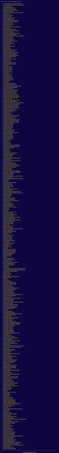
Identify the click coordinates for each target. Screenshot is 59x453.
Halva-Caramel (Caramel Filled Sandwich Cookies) (13, 228)
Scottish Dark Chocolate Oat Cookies (10, 383)
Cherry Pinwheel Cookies (8, 78)
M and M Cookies (6, 272)
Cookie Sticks (5, 141)
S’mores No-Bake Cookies (8, 380)
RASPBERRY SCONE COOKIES (9, 367)
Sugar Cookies (6, 407)
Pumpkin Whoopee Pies (7, 357)
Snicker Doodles (6, 393)
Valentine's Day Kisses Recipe (9, 433)
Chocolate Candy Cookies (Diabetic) (10, 93)
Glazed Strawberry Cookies (8, 213)
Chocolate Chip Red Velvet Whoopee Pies (11, 107)
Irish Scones (5, 248)
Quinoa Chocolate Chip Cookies (9, 361)
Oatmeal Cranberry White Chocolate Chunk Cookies (13, 302)
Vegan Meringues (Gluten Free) (9, 437)
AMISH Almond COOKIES (8, 15)
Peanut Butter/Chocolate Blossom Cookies (11, 332)
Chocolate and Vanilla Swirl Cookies (10, 91)
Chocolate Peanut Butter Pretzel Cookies (11, 120)
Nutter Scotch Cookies (7, 296)
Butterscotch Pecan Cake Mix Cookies (10, 52)
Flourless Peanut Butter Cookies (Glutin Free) (12, 191)
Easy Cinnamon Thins (7, 169)
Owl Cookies (5, 309)
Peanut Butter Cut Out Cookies (9, 325)
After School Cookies (7, 6)
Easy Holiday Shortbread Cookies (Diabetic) (11, 172)
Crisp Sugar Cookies (7, 159)
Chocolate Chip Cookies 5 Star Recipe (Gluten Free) (13, 102)
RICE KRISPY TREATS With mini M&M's (11, 374)
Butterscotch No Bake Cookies (9, 51)
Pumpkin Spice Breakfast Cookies (9, 356)
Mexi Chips (5, 278)
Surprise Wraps (6, 411)
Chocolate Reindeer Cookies (8, 123)
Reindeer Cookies (6, 371)
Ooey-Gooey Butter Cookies (8, 308)
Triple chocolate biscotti (7, 428)
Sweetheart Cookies (7, 415)
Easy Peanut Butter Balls (8, 177)
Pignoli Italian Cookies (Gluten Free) (10, 343)
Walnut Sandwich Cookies (8, 438)
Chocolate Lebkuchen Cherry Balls (10, 116)
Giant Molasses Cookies (8, 205)
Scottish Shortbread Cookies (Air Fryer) (10, 385)
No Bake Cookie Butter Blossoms (9, 289)
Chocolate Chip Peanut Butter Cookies (10, 106)
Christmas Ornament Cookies (9, 129)
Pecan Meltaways (6, 334)
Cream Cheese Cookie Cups (8, 154)
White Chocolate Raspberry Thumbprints (11, 443)
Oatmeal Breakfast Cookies (8, 299)
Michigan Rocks (6, 280)
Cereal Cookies (6, 65)
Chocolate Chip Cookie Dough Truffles (10, 97)
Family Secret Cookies (7, 183)
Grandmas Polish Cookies (8, 222)
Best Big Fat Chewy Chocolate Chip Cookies (11, 33)
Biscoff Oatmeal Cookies (8, 38)
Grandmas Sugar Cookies (8, 223)
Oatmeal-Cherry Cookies (8, 303)
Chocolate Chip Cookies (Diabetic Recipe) (11, 100)
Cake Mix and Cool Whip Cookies (9, 58)
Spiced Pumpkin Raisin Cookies (9, 399)
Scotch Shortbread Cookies (8, 381)
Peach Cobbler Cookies (7, 311)
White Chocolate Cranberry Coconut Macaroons (12, 442)
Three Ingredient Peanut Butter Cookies (10, 421)
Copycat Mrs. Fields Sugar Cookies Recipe (11, 145)
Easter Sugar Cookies (7, 168)
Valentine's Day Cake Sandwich (9, 431)
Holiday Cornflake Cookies (8, 235)
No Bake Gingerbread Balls (8, 291)
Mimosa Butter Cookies (7, 281)
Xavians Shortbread (7, 446)
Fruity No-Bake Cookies (7, 202)
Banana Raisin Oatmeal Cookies (9, 29)
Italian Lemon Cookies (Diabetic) (9, 251)
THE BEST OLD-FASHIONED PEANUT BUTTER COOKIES (14, 419)
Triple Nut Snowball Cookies (8, 429)
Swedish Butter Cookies (7, 412)
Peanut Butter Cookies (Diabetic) (9, 321)
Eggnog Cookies (6, 179)
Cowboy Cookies (6, 148)
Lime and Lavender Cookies (8, 264)
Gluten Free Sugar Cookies (8, 215)
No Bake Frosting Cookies (8, 290)
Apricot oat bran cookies (8, 22)
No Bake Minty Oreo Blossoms (9, 293)
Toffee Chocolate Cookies (8, 425)
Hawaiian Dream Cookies (8, 230)
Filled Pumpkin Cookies (7, 190)
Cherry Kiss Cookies (7, 75)
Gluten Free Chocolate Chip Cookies (10, 214)
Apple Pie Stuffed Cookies (8, 19)
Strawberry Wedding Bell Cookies (9, 402)
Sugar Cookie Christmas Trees (9, 404)
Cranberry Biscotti (6, 150)
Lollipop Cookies (6, 267)
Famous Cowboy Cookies (8, 184)
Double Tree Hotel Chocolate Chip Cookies (11, 165)
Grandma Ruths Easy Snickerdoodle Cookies (12, 219)
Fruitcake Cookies (6, 201)
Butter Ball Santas (6, 47)
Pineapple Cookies (6, 344)
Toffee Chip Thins (6, 424)
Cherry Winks (5, 82)
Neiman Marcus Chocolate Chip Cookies (11, 287)
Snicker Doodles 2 (6, 394)
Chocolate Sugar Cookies (8, 124)
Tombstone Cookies (7, 426)
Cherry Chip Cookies (7, 70)
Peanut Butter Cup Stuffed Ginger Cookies (11, 323)
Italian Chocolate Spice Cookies (9, 250)
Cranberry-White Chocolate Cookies (10, 152)
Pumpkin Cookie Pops (7, 350)
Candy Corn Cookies (7, 61)
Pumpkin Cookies (6, 352)
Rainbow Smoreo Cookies (8, 362)
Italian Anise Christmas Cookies (9, 249)
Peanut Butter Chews (7, 316)
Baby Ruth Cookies (7, 28)
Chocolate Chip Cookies (8, 98)
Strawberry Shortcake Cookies (9, 401)
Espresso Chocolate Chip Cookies (9, 182)
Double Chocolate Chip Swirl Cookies (10, 164)
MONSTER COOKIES (7, 285)
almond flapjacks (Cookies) (8, 11)
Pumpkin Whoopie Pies (7, 358)
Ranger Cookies (6, 363)
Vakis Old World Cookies (8, 430)
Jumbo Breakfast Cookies (8, 258)
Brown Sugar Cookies (7, 42)
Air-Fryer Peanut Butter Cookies (9, 8)
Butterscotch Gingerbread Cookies (9, 49)
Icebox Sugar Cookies (7, 246)
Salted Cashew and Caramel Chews (10, 377)
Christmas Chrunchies (7, 128)
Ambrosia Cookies (6, 13)
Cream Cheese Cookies (7, 155)
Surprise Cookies (6, 410)
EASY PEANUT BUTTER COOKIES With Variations (13, 178)
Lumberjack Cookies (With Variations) (10, 271)
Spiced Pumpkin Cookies (8, 398)
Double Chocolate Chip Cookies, (9, 163)
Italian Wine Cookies (7, 255)
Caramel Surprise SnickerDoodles (9, 62)
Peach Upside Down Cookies (8, 312)
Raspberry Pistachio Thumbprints (9, 366)
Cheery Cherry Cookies (7, 66)
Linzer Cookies (6, 266)
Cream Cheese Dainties (7, 156)
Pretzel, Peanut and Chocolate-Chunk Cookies (12, 347)
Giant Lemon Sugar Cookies (8, 204)
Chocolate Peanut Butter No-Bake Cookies (11, 119)
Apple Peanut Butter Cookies (8, 17)
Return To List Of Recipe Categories (29, 452)
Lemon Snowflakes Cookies (8, 263)
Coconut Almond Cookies (8, 137)
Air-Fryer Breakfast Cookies (8, 7)
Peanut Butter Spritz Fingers (8, 331)
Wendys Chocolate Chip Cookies (9, 439)
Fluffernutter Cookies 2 (7, 195)
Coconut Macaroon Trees (8, 138)
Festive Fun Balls (6, 187)
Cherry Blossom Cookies (8, 69)
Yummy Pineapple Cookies (8, 447)
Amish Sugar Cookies (7, 16)
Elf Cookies (5, 181)
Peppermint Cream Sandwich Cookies (10, 338)
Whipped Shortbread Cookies (9, 440)
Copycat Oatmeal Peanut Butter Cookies (11, 146)
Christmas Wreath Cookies (8, 130)
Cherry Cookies (6, 73)
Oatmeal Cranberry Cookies (8, 300)
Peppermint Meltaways (7, 339)
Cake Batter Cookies (7, 57)
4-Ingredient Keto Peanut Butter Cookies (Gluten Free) (13, 4)
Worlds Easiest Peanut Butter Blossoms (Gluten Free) (13, 444)
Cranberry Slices (6, 151)
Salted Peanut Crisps (7, 379)
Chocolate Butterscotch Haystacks (9, 92)
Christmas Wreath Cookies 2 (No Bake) (10, 132)
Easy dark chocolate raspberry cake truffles (11, 170)
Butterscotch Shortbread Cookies (9, 53)
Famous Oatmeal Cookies (8, 186)
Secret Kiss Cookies (7, 386)
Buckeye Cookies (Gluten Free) (9, 46)
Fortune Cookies (6, 196)
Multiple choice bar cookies (8, 286)
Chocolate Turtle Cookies (8, 125)
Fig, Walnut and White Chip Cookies (10, 188)
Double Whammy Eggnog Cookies (9, 166)
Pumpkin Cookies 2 (7, 354)
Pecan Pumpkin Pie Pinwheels (9, 336)
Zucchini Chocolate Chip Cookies (9, 448)
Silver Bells (5, 390)
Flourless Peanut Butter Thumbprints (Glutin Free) (12, 192)
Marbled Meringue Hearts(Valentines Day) (11, 276)
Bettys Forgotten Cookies (8, 37)
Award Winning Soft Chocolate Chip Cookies (11, 26)
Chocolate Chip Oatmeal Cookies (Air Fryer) (11, 103)
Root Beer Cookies (6, 375)
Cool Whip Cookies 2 (7, 143)
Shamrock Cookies (6, 389)
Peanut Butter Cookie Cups (8, 318)
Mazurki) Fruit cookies (7, 277)
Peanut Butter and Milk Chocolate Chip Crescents (12, 313)
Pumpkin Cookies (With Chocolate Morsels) (11, 353)
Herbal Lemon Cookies (7, 232)
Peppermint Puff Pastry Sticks (9, 341)
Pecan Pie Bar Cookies (7, 335)
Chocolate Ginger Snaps (8, 114)
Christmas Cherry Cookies (8, 127)
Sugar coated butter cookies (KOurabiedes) (11, 403)
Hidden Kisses (6, 233)
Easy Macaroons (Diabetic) (8, 174)
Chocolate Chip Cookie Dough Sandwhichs (11, 96)
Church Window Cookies (8, 133)
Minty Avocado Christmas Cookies (9, 284)
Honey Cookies (6, 241)
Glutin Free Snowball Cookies (9, 218)
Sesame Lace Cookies (7, 388)
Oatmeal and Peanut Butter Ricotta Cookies (11, 298)
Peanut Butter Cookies (7, 320)
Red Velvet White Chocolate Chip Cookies (11, 370)
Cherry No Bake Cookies (8, 76)
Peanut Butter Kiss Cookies (8, 326)
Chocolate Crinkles (6, 112)
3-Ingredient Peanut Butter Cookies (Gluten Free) (12, 3)
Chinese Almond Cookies (8, 88)
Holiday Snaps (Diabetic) (8, 237)
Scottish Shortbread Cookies (8, 384)
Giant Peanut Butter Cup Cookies (9, 206)
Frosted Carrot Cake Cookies (8, 199)
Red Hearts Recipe (7, 368)
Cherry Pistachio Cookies (8, 79)
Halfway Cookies (6, 224)
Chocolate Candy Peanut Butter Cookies (11, 94)
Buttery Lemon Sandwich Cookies (9, 56)
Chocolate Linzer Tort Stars (8, 118)
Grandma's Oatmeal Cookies (8, 220)
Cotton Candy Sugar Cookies (8, 147)
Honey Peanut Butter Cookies (9, 242)
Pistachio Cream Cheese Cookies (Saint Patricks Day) (13, 345)
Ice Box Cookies (6, 245)
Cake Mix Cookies (6, 60)
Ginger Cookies (6, 208)
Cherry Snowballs (6, 80)
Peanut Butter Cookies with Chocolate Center (12, 322)
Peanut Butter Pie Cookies (8, 329)
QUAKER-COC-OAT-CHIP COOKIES (10, 359)
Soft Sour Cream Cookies (8, 397)
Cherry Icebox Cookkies (7, 74)
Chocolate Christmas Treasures (9, 109)
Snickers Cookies (6, 395)
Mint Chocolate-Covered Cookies (9, 282)
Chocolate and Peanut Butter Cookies (10, 89)
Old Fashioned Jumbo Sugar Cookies (10, 304)
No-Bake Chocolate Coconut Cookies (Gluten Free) (13, 294)
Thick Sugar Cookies (7, 420)
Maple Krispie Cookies (7, 273)
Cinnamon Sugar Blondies (8, 136)
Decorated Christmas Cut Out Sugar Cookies (11, 160)
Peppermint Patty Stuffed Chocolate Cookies (11, 340)
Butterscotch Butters (7, 48)
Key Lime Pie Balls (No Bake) (9, 259)
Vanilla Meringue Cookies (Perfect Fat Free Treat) (12, 435)
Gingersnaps (5, 210)
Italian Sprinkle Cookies (7, 254)
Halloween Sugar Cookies (8, 226)
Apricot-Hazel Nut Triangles (8, 24)
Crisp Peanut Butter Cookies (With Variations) (12, 157)
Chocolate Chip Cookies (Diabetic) (9, 101)
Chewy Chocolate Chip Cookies (9, 83)
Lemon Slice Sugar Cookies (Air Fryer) (10, 262)
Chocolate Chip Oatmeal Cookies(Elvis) (10, 105)
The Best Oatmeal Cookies (8, 417)
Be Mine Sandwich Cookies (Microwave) (11, 30)
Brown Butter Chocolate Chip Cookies (10, 40)
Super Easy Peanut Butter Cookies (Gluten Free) (12, 408)
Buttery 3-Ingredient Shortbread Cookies (11, 55)
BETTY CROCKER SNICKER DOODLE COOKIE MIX (13, 35)
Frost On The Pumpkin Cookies (9, 197)
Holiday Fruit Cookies (7, 236)
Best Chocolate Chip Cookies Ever (9, 34)
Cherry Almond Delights (7, 67)
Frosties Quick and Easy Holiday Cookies (11, 200)
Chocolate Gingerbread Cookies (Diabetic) (11, 115)
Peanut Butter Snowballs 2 (8, 330)
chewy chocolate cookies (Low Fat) (10, 84)
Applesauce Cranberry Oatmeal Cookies (11, 20)
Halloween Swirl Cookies (8, 227)
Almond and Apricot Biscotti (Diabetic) (10, 10)
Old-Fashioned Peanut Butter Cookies (10, 305)
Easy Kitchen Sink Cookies (8, 173)
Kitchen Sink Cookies (7, 260)
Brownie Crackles (6, 44)
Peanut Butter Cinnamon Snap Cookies (10, 317)
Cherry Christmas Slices (8, 71)
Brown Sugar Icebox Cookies (8, 43)
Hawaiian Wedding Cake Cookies (9, 231)
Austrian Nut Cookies (7, 25)
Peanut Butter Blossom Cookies (9, 314)
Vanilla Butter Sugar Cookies (8, 434)
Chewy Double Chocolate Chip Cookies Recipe (12, 85)
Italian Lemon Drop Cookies (8, 253)
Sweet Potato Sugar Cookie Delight (10, 413)
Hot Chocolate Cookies (7, 244)
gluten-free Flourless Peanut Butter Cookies (11, 217)
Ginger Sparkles (6, 209)
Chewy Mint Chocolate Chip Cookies (10, 87)
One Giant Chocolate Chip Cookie (9, 307)
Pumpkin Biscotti (6, 348)
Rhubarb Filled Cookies (7, 372)
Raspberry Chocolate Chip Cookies (10, 365)
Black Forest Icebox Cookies (8, 39)
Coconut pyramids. (6, 139)
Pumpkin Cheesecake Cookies (9, 349)
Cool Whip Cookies (7, 142)
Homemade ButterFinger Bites (9, 240)
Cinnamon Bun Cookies (7, 134)
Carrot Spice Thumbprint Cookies (9, 64)
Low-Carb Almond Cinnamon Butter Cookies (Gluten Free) (14, 268)
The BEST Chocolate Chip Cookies (10, 416)
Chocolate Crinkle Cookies (8, 111)
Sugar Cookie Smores (7, 406)
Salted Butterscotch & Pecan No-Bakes (10, 376)
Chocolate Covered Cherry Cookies (10, 110)
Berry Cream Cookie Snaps (8, 31)
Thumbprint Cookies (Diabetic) (9, 422)
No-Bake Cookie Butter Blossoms (9, 295)
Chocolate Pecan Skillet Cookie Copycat (11, 121)
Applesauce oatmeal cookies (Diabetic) (10, 21)
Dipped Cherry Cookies (7, 161)
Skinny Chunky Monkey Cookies (9, 392)
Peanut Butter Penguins (7, 327)
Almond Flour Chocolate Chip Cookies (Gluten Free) (13, 12)
